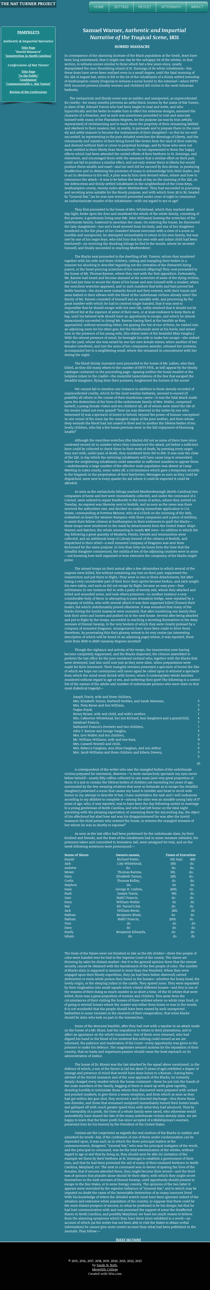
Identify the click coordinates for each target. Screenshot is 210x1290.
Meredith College (105, 1269)
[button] (121, 6)
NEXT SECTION (128, 1239)
